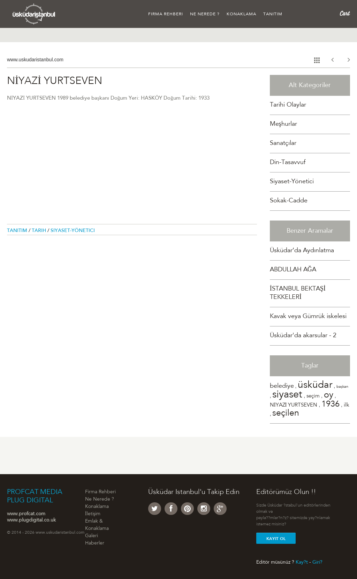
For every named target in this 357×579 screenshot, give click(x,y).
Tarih (39, 231)
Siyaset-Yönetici (73, 231)
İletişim (92, 514)
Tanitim (18, 231)
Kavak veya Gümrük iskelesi (308, 317)
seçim (313, 396)
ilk (346, 405)
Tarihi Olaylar (288, 105)
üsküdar (315, 386)
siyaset (287, 395)
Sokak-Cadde (288, 201)
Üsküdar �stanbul (34, 13)
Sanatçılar (283, 143)
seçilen (285, 413)
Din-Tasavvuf (287, 163)
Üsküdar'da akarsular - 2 (303, 336)
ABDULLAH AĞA (293, 270)
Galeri (91, 536)
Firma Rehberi (165, 14)
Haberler (94, 543)
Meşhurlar (283, 124)
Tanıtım (272, 14)
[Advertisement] (132, 167)
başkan (342, 387)
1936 (330, 405)
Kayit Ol (276, 538)
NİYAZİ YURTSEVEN (294, 405)
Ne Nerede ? (205, 14)
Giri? (317, 562)
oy (328, 395)
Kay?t (302, 562)
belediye (282, 386)
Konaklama (241, 14)
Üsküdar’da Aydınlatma (302, 251)
